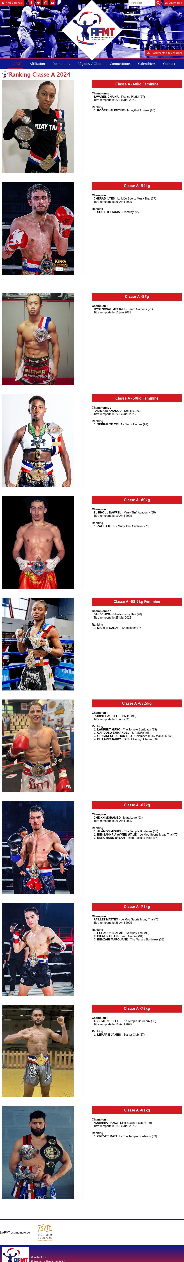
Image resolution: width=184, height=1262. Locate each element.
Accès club (173, 2)
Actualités (40, 1257)
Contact (169, 64)
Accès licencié (12, 2)
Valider (158, 3)
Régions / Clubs (90, 64)
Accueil (3, 63)
